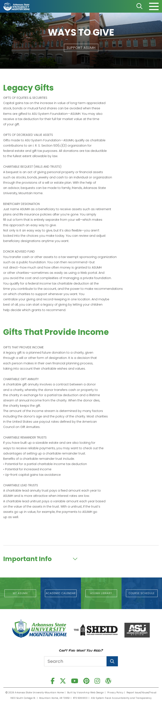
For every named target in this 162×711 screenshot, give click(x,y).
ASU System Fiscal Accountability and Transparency (121, 698)
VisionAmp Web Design (90, 692)
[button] (81, 48)
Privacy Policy (115, 692)
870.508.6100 (80, 698)
